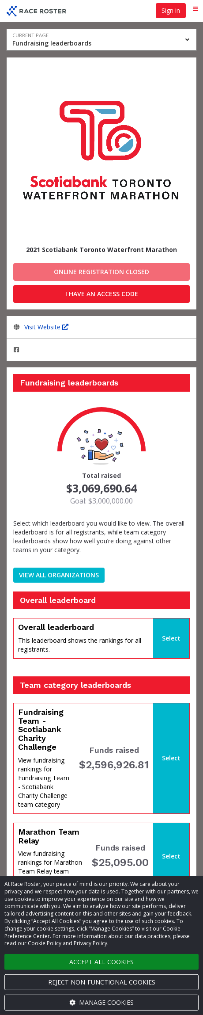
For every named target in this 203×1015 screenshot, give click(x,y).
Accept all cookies (101, 962)
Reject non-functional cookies (101, 982)
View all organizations (59, 575)
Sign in (171, 10)
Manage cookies (101, 1002)
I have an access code (101, 294)
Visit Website (46, 327)
